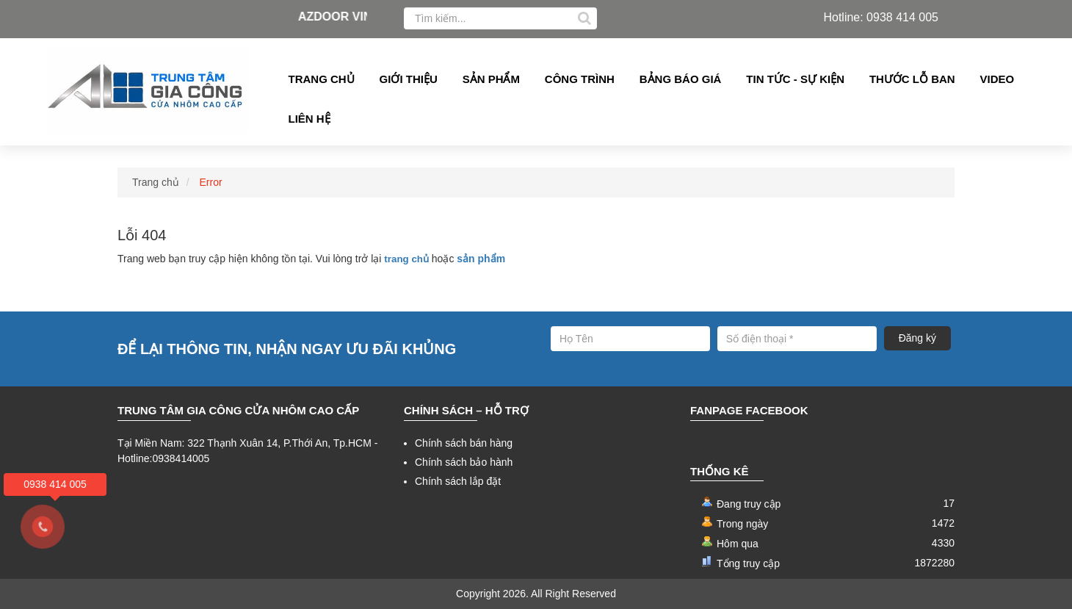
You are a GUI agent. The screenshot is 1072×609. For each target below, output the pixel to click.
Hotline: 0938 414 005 (880, 17)
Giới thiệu (409, 79)
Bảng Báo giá (681, 79)
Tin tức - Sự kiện (795, 79)
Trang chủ (322, 79)
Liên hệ (309, 118)
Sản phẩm (491, 79)
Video (997, 79)
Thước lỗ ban (912, 79)
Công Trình (580, 79)
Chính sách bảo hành (464, 462)
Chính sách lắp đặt (458, 481)
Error (211, 182)
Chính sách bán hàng (464, 443)
